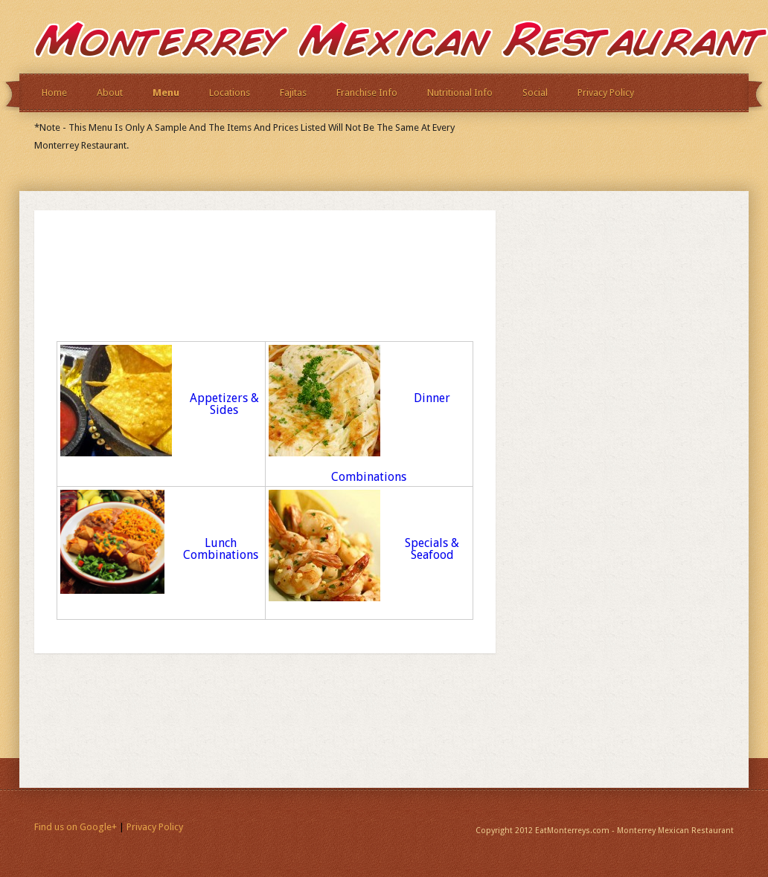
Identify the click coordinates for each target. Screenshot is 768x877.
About (110, 92)
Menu (166, 92)
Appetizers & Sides (224, 404)
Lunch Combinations (220, 549)
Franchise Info (366, 92)
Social (535, 92)
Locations (229, 92)
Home (54, 92)
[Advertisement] (231, 290)
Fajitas (293, 92)
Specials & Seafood (432, 549)
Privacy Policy (605, 92)
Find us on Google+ (75, 826)
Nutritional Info (460, 92)
